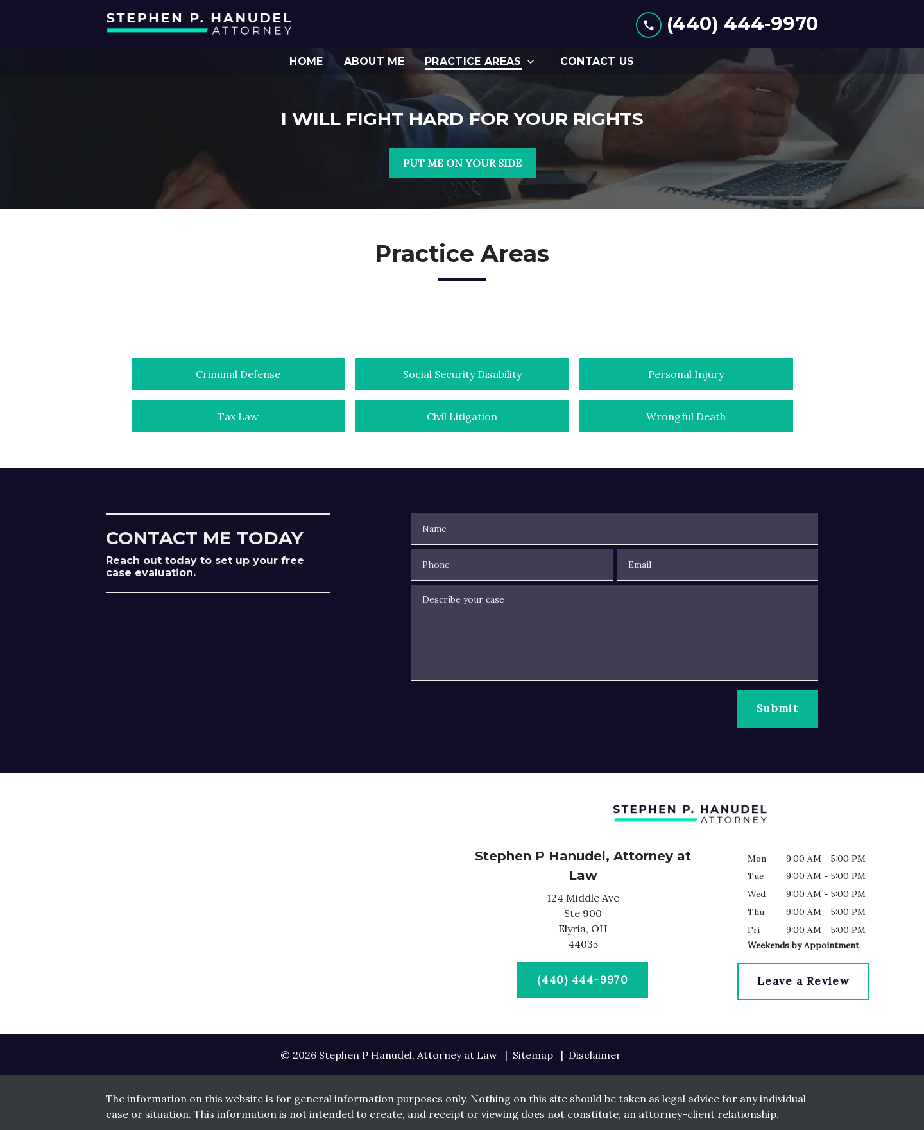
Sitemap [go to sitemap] (533, 1055)
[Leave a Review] (803, 981)
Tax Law (238, 416)
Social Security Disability (462, 374)
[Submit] (777, 709)
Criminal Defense (238, 374)
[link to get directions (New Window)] (582, 923)
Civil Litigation (462, 416)
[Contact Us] (597, 61)
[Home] (306, 61)
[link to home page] (202, 24)
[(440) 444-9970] (582, 980)
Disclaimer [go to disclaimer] (595, 1055)
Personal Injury (686, 374)
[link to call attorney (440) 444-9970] (727, 24)
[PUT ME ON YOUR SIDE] (462, 163)
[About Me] (374, 61)
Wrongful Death (686, 416)
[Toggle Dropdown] (534, 61)
